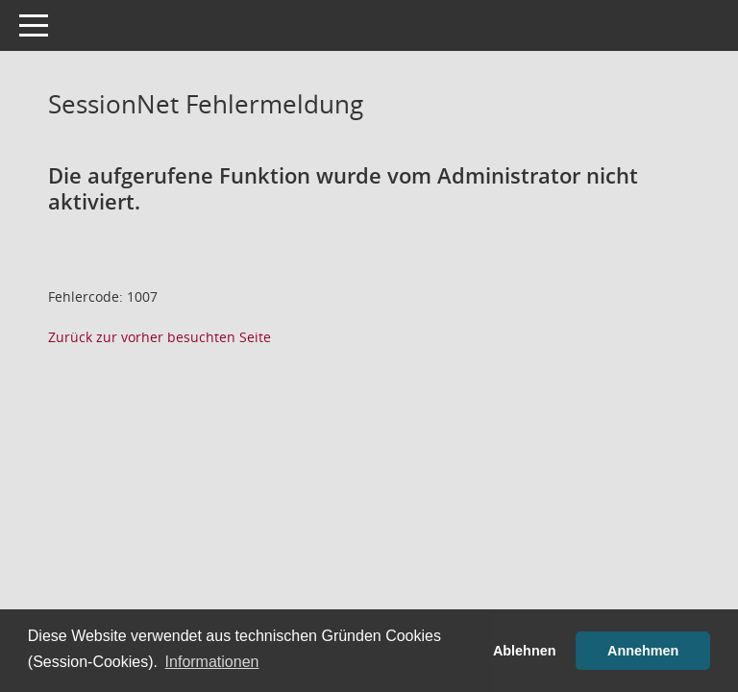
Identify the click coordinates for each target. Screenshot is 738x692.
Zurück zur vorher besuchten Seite (159, 337)
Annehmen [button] (642, 650)
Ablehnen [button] (524, 650)
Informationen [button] (212, 662)
